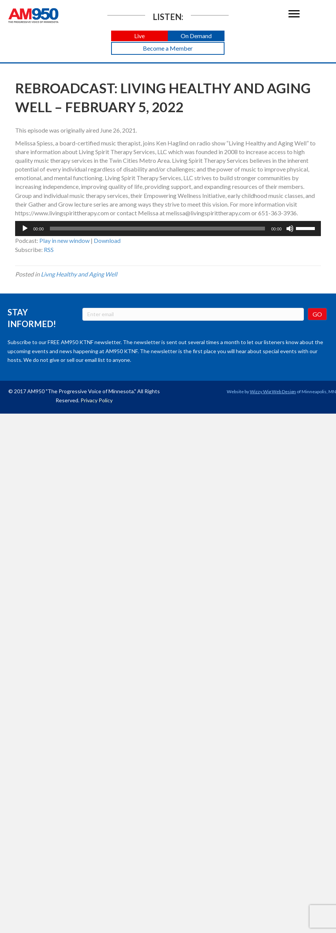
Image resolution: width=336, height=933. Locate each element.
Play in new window (64, 240)
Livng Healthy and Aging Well (79, 274)
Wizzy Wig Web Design (273, 391)
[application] (168, 228)
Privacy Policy (97, 400)
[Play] (25, 228)
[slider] (157, 228)
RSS (49, 249)
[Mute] (290, 228)
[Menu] (294, 14)
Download (107, 240)
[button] (139, 36)
